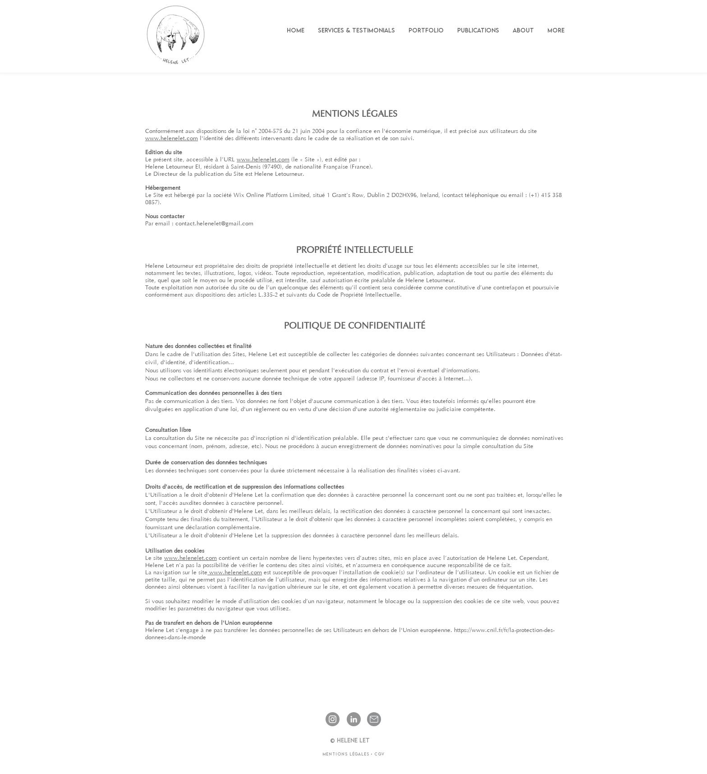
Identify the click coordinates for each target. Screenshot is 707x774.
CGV (378, 753)
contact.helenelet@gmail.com (214, 224)
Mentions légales (346, 753)
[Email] (374, 719)
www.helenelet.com (171, 139)
